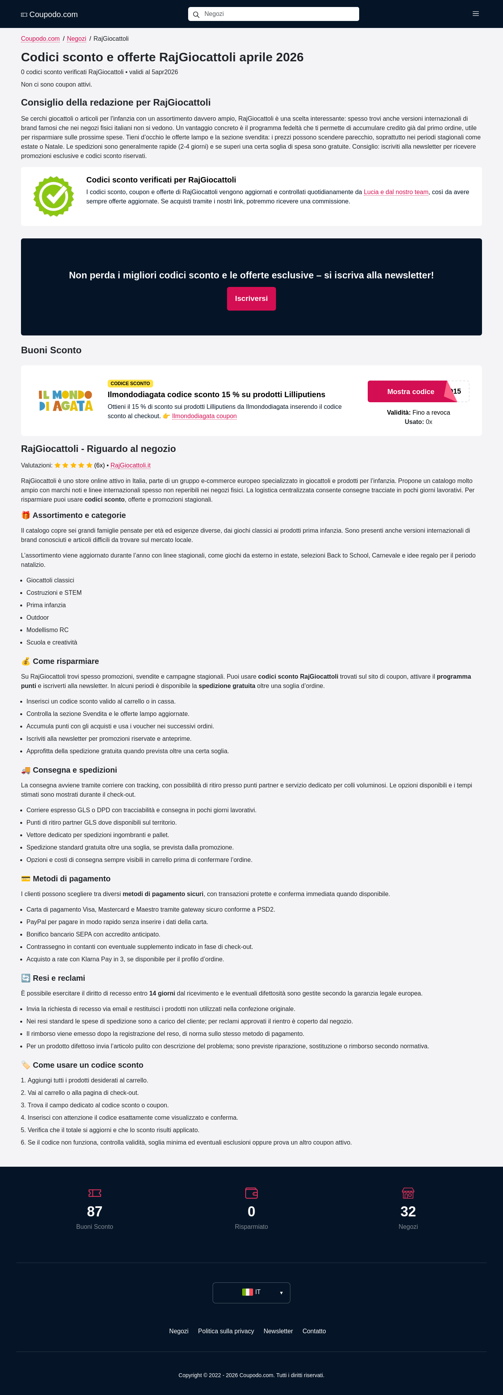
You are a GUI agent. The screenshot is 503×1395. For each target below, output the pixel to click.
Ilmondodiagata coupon (204, 416)
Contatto (314, 1331)
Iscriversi (251, 298)
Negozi (76, 38)
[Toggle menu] (476, 14)
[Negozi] (282, 14)
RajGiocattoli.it (130, 465)
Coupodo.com (49, 14)
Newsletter (278, 1331)
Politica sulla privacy (226, 1331)
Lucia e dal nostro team (396, 192)
